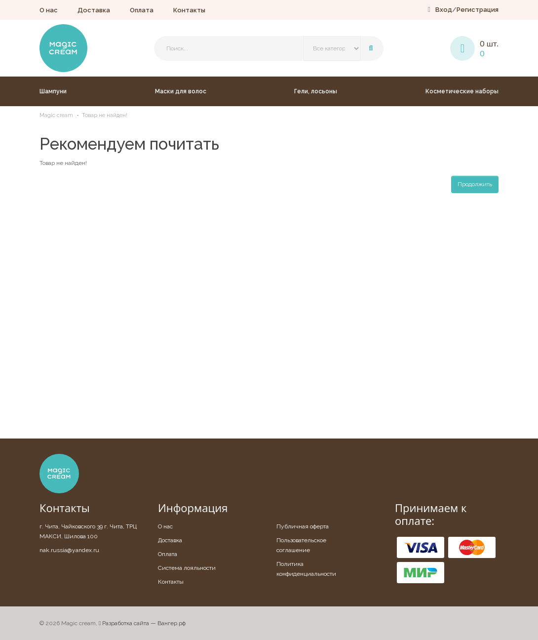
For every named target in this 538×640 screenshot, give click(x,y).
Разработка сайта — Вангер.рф (142, 623)
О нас (48, 10)
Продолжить (475, 184)
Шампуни (53, 91)
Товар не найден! (104, 115)
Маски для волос (180, 91)
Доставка (93, 10)
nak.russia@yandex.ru (69, 550)
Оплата (142, 10)
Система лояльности (187, 567)
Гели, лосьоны (315, 91)
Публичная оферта (302, 526)
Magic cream (56, 115)
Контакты (189, 10)
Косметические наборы (462, 91)
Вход (443, 9)
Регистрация (478, 9)
